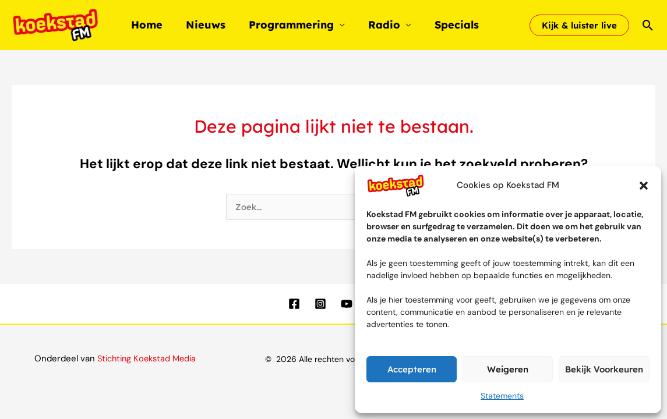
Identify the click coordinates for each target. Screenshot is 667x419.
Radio (376, 24)
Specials (446, 24)
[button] (644, 185)
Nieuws (202, 24)
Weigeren (507, 369)
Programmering (285, 24)
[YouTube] (346, 304)
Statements (502, 395)
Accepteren (411, 369)
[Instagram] (320, 304)
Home (145, 24)
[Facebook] (294, 304)
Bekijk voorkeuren (604, 369)
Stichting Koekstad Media (146, 358)
